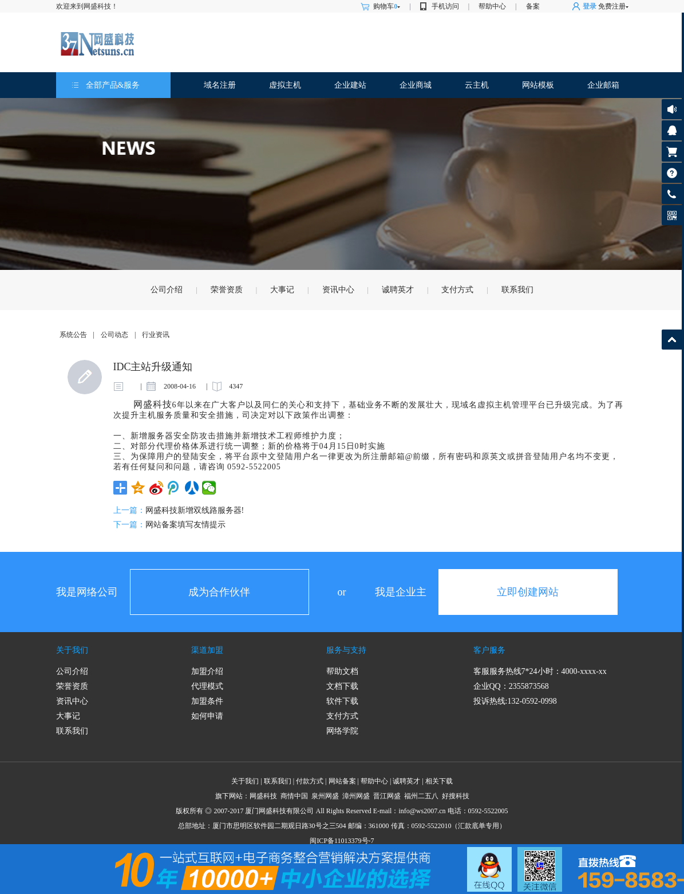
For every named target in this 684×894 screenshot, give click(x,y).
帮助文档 (342, 671)
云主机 (477, 85)
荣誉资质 (227, 289)
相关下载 (439, 781)
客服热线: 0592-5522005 (672, 197)
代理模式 (207, 686)
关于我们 (72, 650)
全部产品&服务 (113, 85)
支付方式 (457, 289)
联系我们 (517, 289)
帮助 (672, 173)
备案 (533, 6)
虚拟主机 (285, 85)
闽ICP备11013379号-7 (342, 841)
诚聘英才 (398, 289)
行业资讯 (155, 335)
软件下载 (342, 701)
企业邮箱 (603, 85)
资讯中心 (338, 289)
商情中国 (294, 796)
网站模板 (538, 85)
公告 (672, 109)
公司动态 (114, 335)
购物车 (386, 6)
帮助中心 (492, 6)
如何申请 (207, 716)
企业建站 (350, 85)
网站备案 (342, 781)
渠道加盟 (207, 650)
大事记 (282, 289)
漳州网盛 (356, 796)
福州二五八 (421, 796)
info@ (407, 811)
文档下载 (342, 686)
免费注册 (612, 6)
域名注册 (220, 85)
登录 (589, 6)
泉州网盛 (325, 796)
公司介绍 (167, 289)
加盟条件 (207, 701)
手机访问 (445, 6)
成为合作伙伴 (219, 592)
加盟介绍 (207, 671)
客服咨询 (672, 130)
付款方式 (309, 781)
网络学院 (342, 731)
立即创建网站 (528, 592)
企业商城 (416, 85)
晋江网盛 (387, 796)
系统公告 (73, 335)
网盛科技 (263, 796)
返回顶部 (672, 340)
